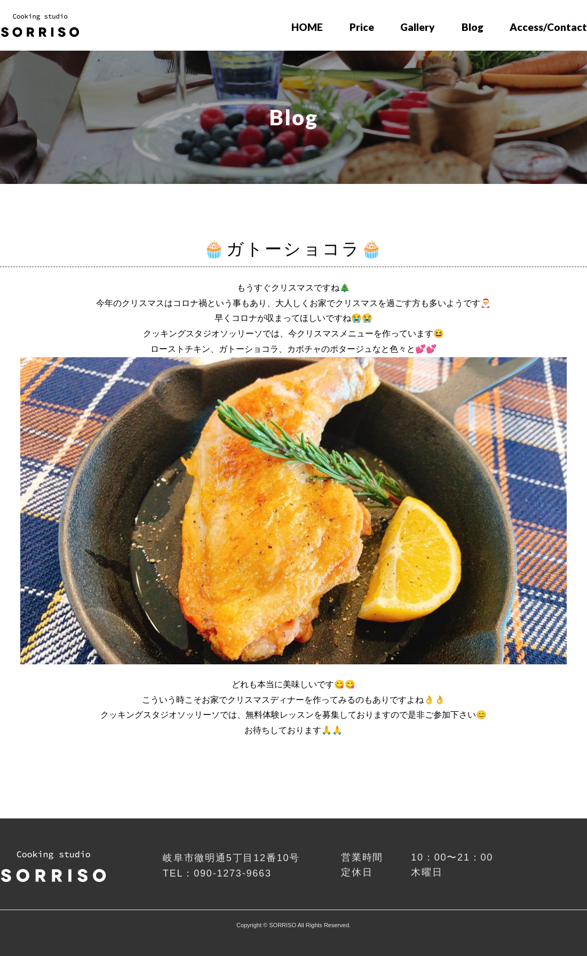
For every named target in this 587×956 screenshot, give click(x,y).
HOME (307, 27)
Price (362, 27)
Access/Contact (548, 27)
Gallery (417, 27)
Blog (472, 27)
